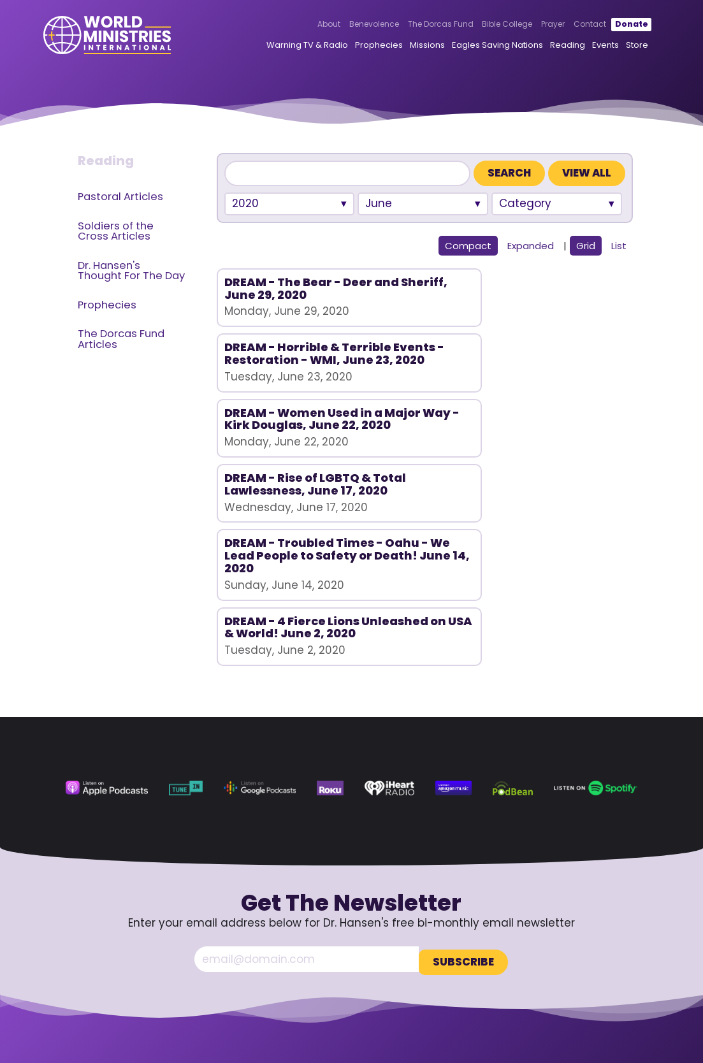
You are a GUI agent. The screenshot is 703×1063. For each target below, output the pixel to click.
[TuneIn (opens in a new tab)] (186, 620)
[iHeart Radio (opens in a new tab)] (389, 620)
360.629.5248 (602, 933)
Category (525, 203)
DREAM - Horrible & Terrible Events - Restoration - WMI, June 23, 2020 (421, 301)
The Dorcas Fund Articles (121, 339)
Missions (408, 48)
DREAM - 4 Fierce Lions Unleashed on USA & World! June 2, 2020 (552, 418)
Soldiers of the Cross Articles (116, 231)
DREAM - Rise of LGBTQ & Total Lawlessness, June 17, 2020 (281, 418)
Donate (612, 27)
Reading (548, 48)
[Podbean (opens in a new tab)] (512, 620)
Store (618, 48)
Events (586, 48)
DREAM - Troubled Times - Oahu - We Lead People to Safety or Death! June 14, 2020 (420, 425)
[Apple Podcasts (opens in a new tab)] (106, 620)
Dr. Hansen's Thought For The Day (131, 271)
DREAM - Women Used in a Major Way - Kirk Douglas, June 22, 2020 (555, 307)
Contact (570, 27)
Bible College (488, 27)
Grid (585, 245)
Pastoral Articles (120, 196)
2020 (245, 203)
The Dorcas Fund (421, 27)
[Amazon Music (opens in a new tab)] (453, 620)
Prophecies (360, 48)
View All (586, 173)
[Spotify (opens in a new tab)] (595, 620)
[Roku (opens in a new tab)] (330, 620)
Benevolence (355, 27)
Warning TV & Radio (288, 48)
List (619, 245)
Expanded (530, 245)
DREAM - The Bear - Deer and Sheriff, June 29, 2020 (282, 294)
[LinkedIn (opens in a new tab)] (623, 969)
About (310, 27)
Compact (468, 245)
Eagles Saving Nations (478, 48)
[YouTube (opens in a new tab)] (572, 969)
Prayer (534, 27)
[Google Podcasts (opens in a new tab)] (259, 620)
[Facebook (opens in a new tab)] (546, 969)
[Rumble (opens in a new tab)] (597, 969)
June (378, 203)
